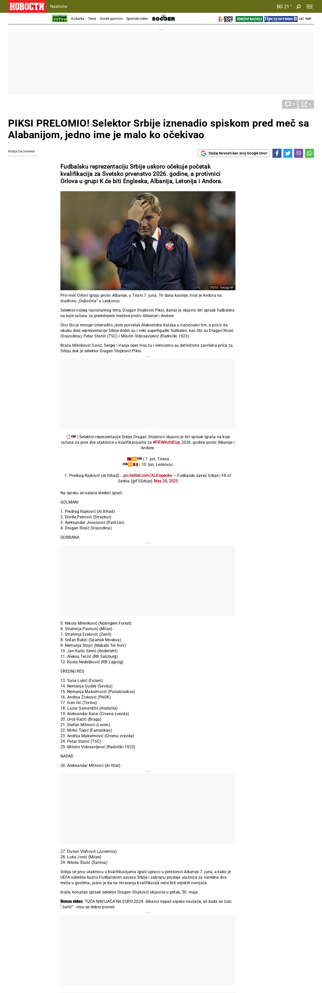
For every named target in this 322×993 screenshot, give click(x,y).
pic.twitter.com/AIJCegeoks (147, 475)
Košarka (77, 19)
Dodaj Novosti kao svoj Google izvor (233, 153)
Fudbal (18, 104)
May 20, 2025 (166, 481)
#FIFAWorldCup (166, 442)
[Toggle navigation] (309, 7)
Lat (301, 19)
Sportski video (137, 19)
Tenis (92, 19)
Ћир (308, 19)
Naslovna (58, 6)
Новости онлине (21, 151)
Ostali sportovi (111, 19)
